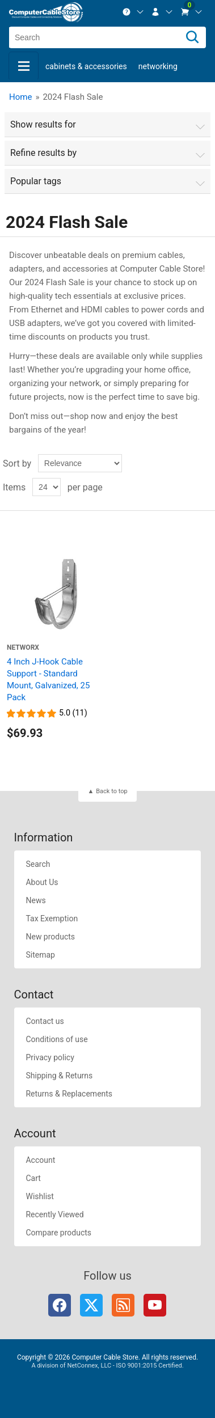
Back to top (111, 791)
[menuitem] (133, 12)
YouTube (155, 1305)
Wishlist (39, 1196)
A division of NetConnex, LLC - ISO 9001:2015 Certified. (107, 1365)
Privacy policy (50, 1057)
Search (38, 864)
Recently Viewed (54, 1214)
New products (50, 936)
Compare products (58, 1232)
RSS (123, 1305)
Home (20, 97)
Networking (158, 66)
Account (40, 1160)
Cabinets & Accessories (86, 66)
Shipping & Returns (59, 1075)
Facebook (59, 1305)
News (35, 900)
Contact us (45, 1021)
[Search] (192, 37)
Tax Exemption (52, 918)
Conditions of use (56, 1039)
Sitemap (40, 954)
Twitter (91, 1305)
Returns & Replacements (69, 1093)
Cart (33, 1178)
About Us (42, 882)
